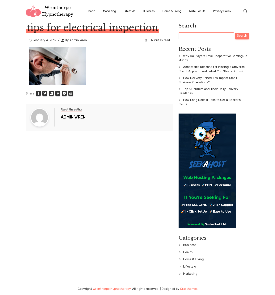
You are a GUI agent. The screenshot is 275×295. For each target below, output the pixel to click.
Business (149, 11)
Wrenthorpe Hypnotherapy (112, 289)
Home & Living (171, 11)
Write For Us (197, 11)
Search (187, 26)
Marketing (109, 11)
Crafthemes (188, 289)
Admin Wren (78, 40)
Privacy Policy (222, 11)
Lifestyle (129, 11)
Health (91, 11)
